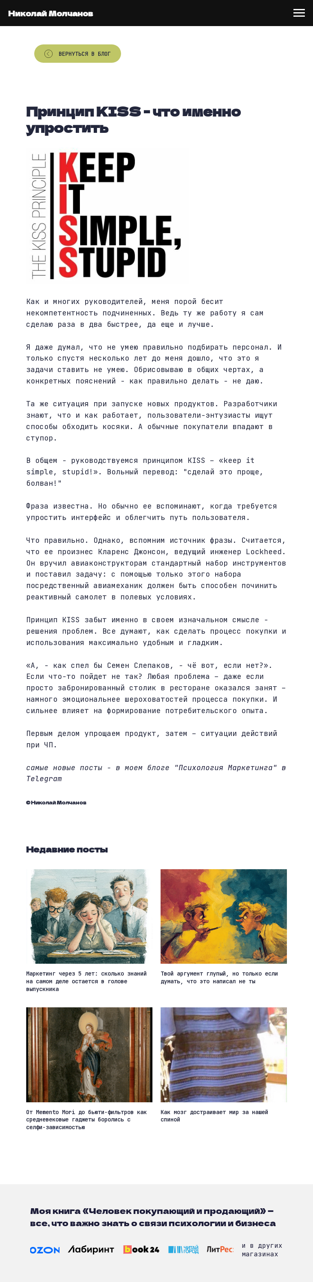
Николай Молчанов (50, 13)
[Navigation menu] (299, 13)
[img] (45, 1250)
